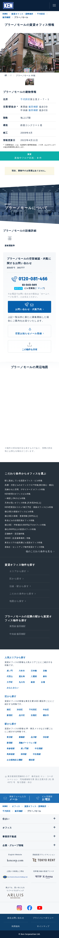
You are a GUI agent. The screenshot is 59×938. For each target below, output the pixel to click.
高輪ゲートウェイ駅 (28, 743)
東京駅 (10, 737)
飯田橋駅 (6, 17)
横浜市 (46, 715)
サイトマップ (43, 926)
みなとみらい (13, 688)
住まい (6, 819)
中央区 (46, 710)
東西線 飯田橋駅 (17, 626)
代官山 (10, 676)
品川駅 (34, 737)
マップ (41, 288)
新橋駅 (22, 737)
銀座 (33, 682)
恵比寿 (22, 676)
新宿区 (10, 715)
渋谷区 (20, 710)
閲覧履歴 (29, 5)
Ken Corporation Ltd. (8, 5)
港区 (9, 710)
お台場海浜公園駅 (15, 760)
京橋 (45, 671)
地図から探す (16, 601)
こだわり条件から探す (21, 593)
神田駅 (24, 754)
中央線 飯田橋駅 (17, 634)
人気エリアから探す (15, 657)
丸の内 (22, 682)
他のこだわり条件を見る (39, 551)
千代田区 (41, 14)
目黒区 (34, 715)
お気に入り (37, 5)
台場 (43, 682)
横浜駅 (32, 760)
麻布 (45, 676)
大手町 (10, 682)
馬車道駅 (11, 754)
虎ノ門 (10, 671)
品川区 (22, 715)
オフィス (16, 806)
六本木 (22, 671)
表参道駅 (11, 748)
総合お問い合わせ (15, 918)
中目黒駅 (39, 748)
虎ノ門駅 (25, 748)
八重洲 (34, 676)
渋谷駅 (46, 737)
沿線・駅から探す (19, 586)
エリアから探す (17, 571)
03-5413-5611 (29, 284)
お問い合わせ (44, 5)
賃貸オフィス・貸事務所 (22, 14)
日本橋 (34, 671)
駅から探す (10, 724)
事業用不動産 (9, 836)
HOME (5, 14)
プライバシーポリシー (43, 918)
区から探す (15, 578)
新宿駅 (10, 743)
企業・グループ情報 (13, 845)
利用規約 (16, 926)
